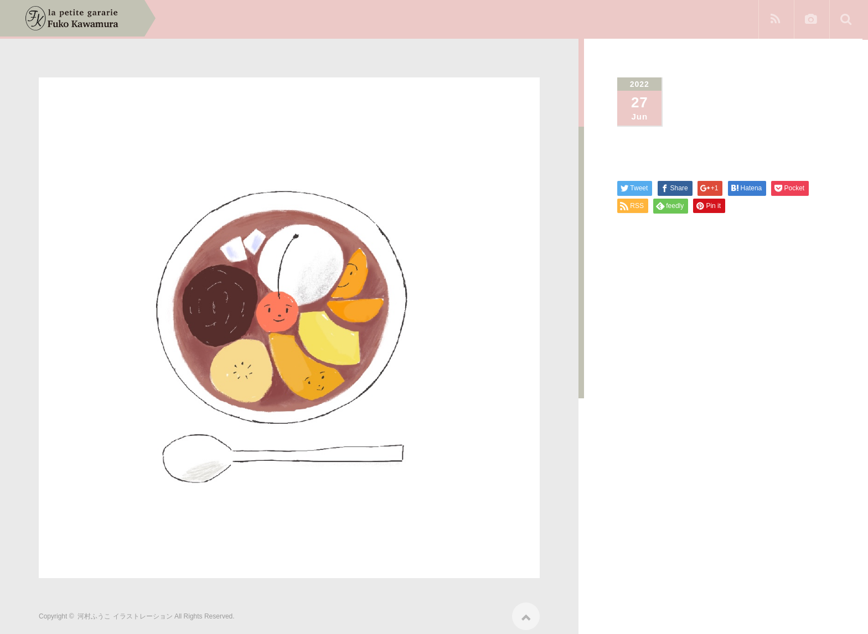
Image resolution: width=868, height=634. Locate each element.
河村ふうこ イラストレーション (125, 613)
